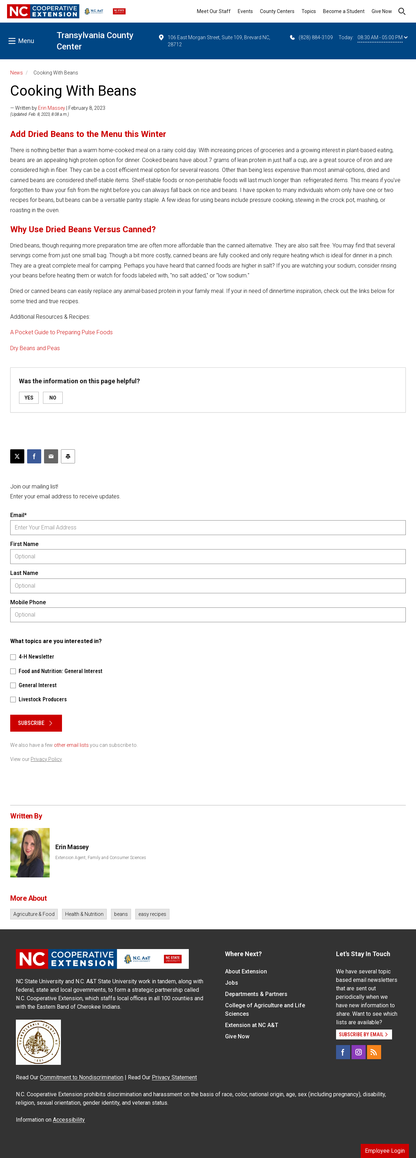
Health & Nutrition (84, 914)
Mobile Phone (28, 602)
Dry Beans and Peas (35, 348)
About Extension (246, 971)
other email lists (71, 745)
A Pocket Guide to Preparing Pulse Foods (61, 332)
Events (245, 11)
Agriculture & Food (34, 914)
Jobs (231, 982)
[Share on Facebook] (34, 456)
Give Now (382, 11)
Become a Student (344, 11)
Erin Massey (51, 108)
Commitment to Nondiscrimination (81, 1077)
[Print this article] (68, 456)
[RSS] (374, 1052)
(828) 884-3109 (311, 37)
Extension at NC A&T (251, 1025)
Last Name (24, 573)
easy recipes (152, 914)
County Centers (277, 11)
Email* (18, 515)
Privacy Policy (46, 759)
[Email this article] (51, 456)
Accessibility (69, 1119)
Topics (309, 11)
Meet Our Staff (214, 11)
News (16, 73)
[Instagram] (359, 1052)
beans (121, 914)
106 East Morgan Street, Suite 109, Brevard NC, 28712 (214, 40)
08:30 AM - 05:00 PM (383, 37)
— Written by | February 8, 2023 (57, 108)
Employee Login (385, 1150)
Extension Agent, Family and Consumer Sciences (100, 857)
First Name (24, 544)
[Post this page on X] (17, 456)
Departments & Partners (256, 994)
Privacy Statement (174, 1077)
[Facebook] (343, 1052)
